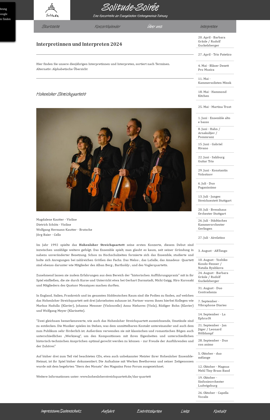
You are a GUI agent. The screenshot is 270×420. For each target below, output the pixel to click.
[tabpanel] (115, 57)
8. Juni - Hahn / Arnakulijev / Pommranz (209, 133)
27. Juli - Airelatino (211, 238)
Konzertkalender (107, 26)
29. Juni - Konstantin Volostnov (213, 172)
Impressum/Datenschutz (61, 411)
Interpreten (208, 26)
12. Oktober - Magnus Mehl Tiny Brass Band (214, 368)
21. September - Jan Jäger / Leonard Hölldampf (212, 329)
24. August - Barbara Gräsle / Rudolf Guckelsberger (213, 277)
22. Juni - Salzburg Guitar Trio (211, 159)
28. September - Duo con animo (213, 342)
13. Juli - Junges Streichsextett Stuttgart (214, 198)
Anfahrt (108, 411)
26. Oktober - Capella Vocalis (213, 395)
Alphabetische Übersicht (70, 69)
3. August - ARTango (212, 251)
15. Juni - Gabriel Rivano (210, 146)
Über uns (154, 26)
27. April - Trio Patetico (215, 54)
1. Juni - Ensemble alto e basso (214, 120)
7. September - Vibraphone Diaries (212, 303)
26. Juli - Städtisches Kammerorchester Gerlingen (212, 224)
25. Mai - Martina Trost (214, 107)
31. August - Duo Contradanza (210, 290)
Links (185, 411)
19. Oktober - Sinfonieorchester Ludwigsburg (211, 381)
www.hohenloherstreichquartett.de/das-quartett (115, 376)
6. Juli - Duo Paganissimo (207, 185)
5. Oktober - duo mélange (210, 355)
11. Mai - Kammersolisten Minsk (214, 81)
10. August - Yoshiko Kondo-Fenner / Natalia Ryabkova (213, 264)
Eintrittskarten (149, 411)
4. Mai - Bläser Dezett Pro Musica (213, 68)
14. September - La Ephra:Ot (211, 316)
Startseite (51, 26)
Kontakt (219, 411)
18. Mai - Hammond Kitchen (212, 94)
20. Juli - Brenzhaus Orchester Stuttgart (212, 211)
